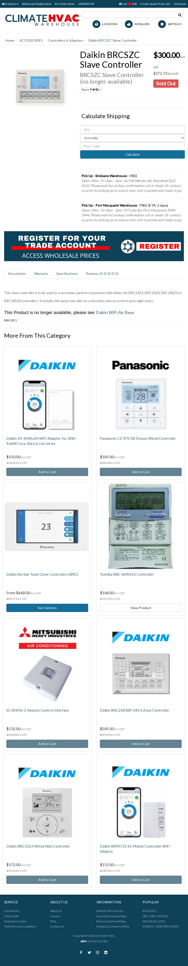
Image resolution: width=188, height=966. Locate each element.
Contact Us (57, 926)
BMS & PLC (150, 911)
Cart (128, 4)
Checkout (180, 3)
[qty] (132, 129)
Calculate (132, 154)
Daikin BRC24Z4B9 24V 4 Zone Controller (134, 710)
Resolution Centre (15, 921)
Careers (55, 916)
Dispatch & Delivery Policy (112, 926)
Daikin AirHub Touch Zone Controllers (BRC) (42, 574)
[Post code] (132, 146)
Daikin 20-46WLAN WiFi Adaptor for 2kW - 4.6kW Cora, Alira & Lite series (41, 441)
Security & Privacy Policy (111, 916)
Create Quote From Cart (155, 3)
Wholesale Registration (36, 3)
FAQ (53, 921)
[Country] (132, 138)
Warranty (41, 273)
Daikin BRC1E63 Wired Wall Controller (38, 846)
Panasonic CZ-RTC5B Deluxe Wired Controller (138, 438)
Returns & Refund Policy (111, 921)
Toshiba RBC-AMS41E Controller (127, 574)
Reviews (102, 273)
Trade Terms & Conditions (20, 926)
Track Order (11, 916)
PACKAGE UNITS (154, 921)
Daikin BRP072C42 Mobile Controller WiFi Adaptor (135, 848)
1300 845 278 (86, 3)
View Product (140, 608)
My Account (11, 911)
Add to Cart (47, 472)
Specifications (67, 273)
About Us (56, 911)
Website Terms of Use (109, 911)
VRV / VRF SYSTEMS (155, 916)
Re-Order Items (65, 3)
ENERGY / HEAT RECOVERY (161, 926)
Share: (90, 89)
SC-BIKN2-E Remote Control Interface (37, 710)
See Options (47, 608)
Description (17, 273)
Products (10, 3)
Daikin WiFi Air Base (115, 312)
